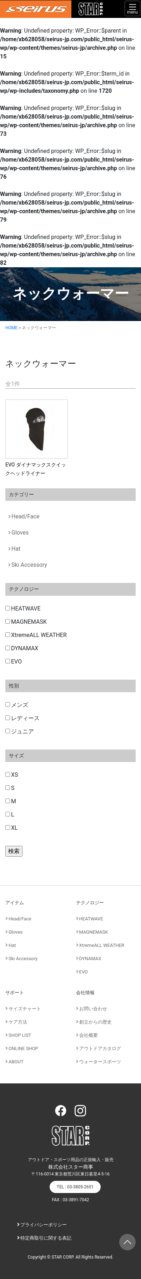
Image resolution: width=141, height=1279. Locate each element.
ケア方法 (18, 1022)
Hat (15, 548)
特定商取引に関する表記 (45, 1238)
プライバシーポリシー (43, 1224)
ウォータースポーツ (100, 1061)
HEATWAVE (23, 608)
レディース (22, 718)
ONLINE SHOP (23, 1048)
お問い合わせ (93, 1008)
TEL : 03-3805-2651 (75, 1186)
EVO (13, 661)
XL (11, 827)
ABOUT (16, 1061)
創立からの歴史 (95, 1022)
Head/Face (25, 516)
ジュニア (19, 731)
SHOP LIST (20, 1035)
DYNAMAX (21, 648)
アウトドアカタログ (100, 1048)
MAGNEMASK (26, 621)
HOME (11, 327)
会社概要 (88, 1035)
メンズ (16, 704)
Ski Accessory (29, 564)
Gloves (20, 532)
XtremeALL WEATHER (36, 635)
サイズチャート (25, 1008)
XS (11, 774)
